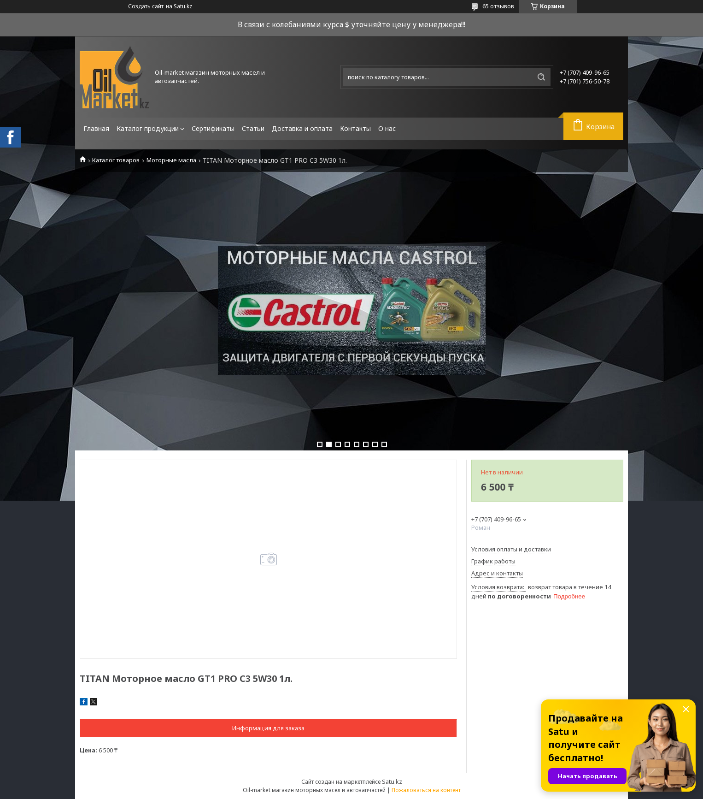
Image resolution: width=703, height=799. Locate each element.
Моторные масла (171, 160)
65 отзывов (498, 6)
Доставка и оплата (302, 128)
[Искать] (541, 77)
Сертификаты (213, 128)
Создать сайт (146, 6)
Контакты (355, 128)
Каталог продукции (148, 128)
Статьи (253, 128)
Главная (96, 128)
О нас (387, 128)
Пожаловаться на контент (426, 790)
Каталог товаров (116, 160)
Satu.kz (392, 781)
